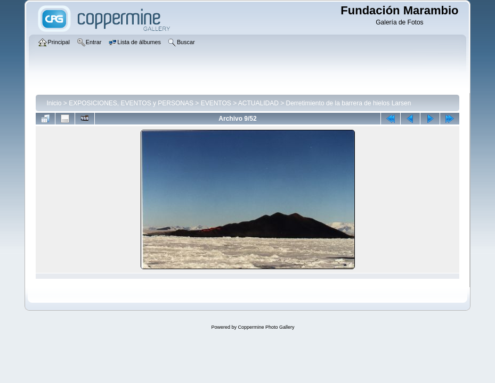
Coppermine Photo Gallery (266, 327)
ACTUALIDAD (258, 103)
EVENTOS (216, 103)
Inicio (53, 103)
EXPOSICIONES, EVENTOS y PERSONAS (131, 103)
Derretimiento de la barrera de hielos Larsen (348, 103)
